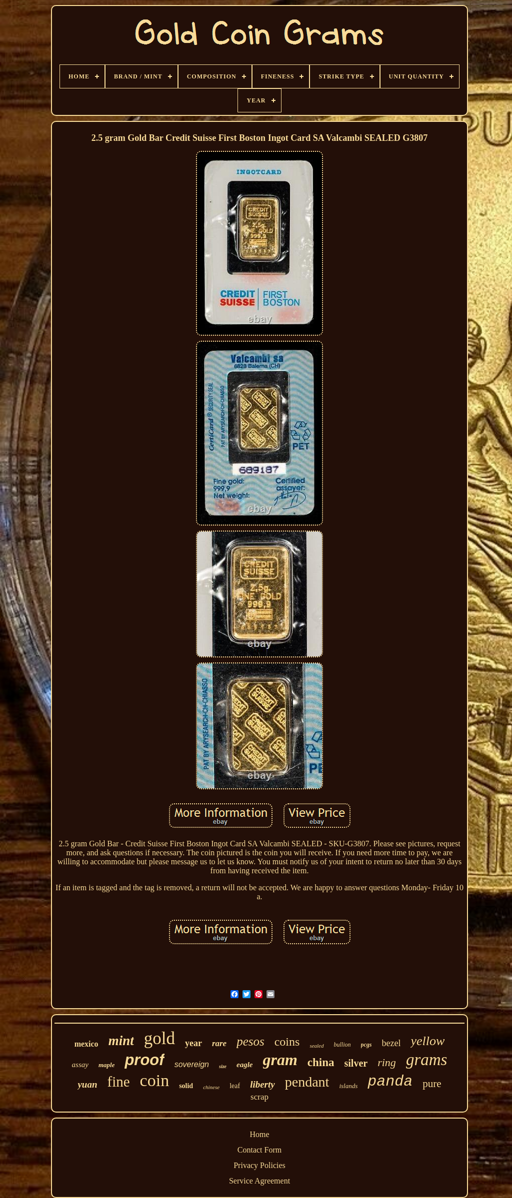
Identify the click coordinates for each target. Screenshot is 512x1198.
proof (144, 1060)
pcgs (366, 1044)
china (321, 1062)
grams (427, 1060)
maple (106, 1065)
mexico (86, 1044)
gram (280, 1060)
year (193, 1043)
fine (119, 1082)
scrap (259, 1097)
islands (348, 1086)
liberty (262, 1084)
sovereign (191, 1064)
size (222, 1066)
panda (390, 1081)
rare (219, 1043)
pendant (307, 1082)
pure (431, 1084)
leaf (235, 1086)
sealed (317, 1046)
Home (259, 1134)
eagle (244, 1065)
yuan (87, 1084)
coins (287, 1041)
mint (121, 1040)
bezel (391, 1043)
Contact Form (260, 1150)
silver (356, 1063)
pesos (250, 1041)
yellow (427, 1041)
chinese (211, 1087)
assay (80, 1065)
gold (159, 1038)
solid (186, 1086)
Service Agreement (259, 1181)
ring (387, 1062)
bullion (342, 1044)
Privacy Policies (260, 1165)
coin (155, 1080)
